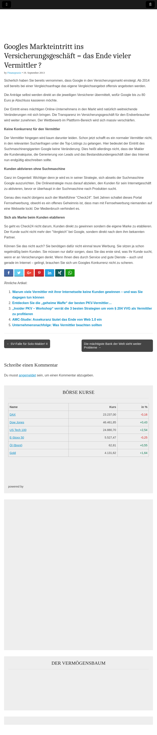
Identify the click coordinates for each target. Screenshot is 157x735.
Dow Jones (17, 422)
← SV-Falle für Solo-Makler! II (27, 343)
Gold (13, 453)
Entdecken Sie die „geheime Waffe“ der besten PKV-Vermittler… (62, 303)
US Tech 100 (18, 430)
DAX (13, 414)
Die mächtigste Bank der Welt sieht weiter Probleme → (112, 345)
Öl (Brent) (16, 445)
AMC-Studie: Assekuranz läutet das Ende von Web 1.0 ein (57, 319)
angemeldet (27, 375)
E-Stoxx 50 (17, 437)
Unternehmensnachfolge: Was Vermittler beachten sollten (57, 325)
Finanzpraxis (14, 72)
